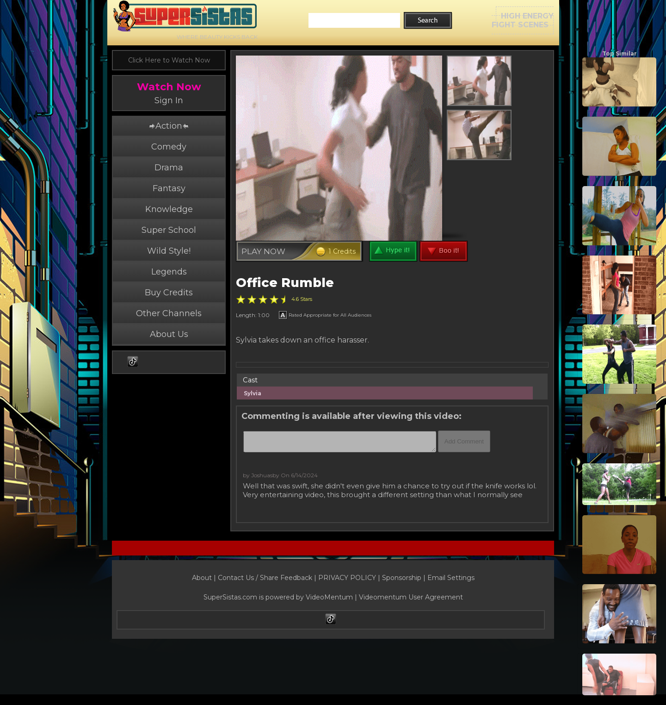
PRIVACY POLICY (347, 578)
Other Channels (169, 313)
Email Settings (451, 578)
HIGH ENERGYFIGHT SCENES (523, 20)
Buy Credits (169, 292)
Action (168, 126)
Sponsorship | (404, 578)
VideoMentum (329, 597)
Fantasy (169, 188)
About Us (169, 334)
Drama (168, 167)
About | (205, 578)
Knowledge (169, 209)
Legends (169, 272)
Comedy (168, 147)
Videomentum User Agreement (411, 597)
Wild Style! (169, 251)
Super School (169, 230)
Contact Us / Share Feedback (265, 578)
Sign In (168, 100)
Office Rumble (285, 282)
